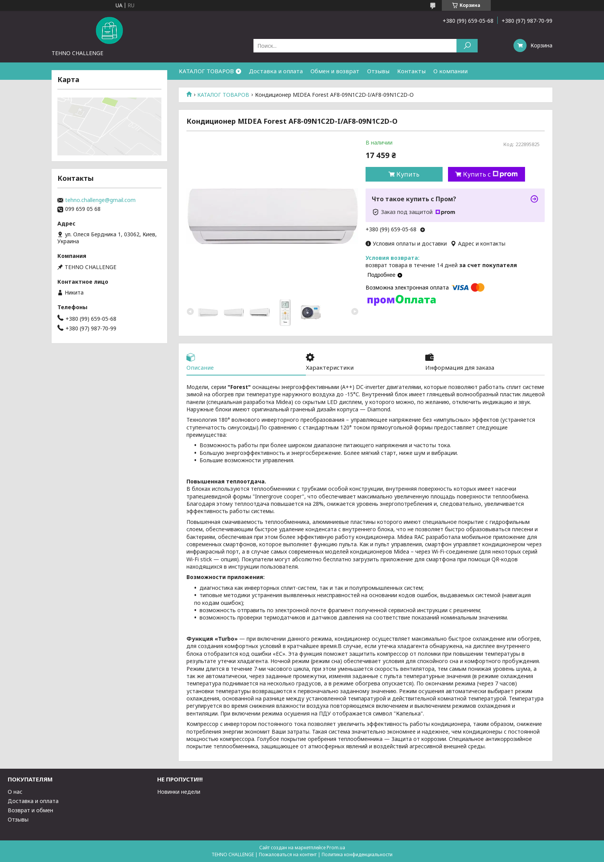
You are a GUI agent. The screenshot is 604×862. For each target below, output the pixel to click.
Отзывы (378, 71)
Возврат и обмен (30, 810)
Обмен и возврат (334, 71)
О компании (450, 71)
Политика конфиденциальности (357, 854)
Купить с (490, 174)
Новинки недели (178, 791)
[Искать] (467, 45)
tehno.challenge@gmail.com (100, 200)
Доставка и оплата (276, 71)
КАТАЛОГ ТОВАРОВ (206, 71)
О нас (15, 791)
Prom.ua (336, 847)
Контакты (411, 71)
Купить (407, 174)
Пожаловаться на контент (288, 854)
